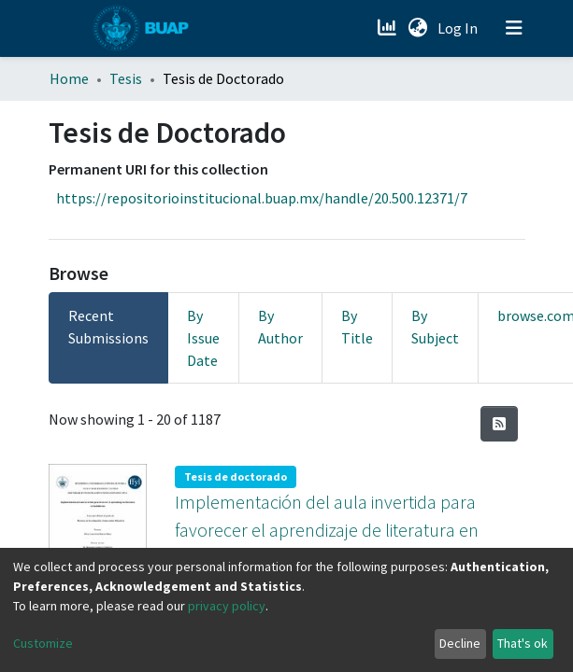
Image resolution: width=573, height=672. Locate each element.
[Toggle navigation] (514, 28)
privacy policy (226, 605)
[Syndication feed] (499, 423)
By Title (357, 326)
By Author (280, 326)
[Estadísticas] (389, 28)
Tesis (125, 78)
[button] (418, 28)
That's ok (522, 643)
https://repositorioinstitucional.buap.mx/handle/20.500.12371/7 (261, 198)
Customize (43, 643)
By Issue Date (203, 338)
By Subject (435, 326)
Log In (459, 28)
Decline (459, 643)
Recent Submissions (108, 326)
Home (69, 78)
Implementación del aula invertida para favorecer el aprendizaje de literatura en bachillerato (327, 527)
